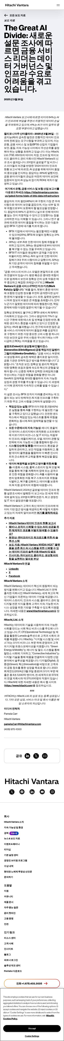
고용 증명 (8, 918)
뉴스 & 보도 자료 (12, 838)
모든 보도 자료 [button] (15, 15)
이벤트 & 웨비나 (12, 844)
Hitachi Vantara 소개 (14, 821)
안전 (6, 924)
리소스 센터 (10, 937)
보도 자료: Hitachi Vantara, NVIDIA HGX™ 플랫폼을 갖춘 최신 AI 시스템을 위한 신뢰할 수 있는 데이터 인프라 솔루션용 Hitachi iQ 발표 (34, 548)
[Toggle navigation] (58, 5)
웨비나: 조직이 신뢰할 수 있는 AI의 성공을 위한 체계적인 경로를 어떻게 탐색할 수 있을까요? (34, 530)
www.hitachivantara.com (40, 611)
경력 (6, 833)
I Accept (32, 1028)
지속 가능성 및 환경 (13, 827)
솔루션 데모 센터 (12, 965)
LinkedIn (14, 568)
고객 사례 (8, 943)
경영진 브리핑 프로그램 (15, 860)
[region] (32, 1014)
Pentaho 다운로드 (13, 971)
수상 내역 (8, 866)
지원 (6, 890)
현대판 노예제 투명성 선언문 (18, 871)
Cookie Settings (32, 1036)
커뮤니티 (8, 896)
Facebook (14, 576)
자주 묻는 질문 (11, 907)
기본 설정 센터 (11, 855)
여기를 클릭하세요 (47, 512)
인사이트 (8, 948)
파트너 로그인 (11, 960)
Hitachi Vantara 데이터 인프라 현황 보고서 (32, 523)
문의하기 (8, 877)
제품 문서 (8, 902)
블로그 (7, 954)
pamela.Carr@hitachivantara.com (22, 724)
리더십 (7, 849)
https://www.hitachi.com (18, 685)
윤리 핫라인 (10, 913)
